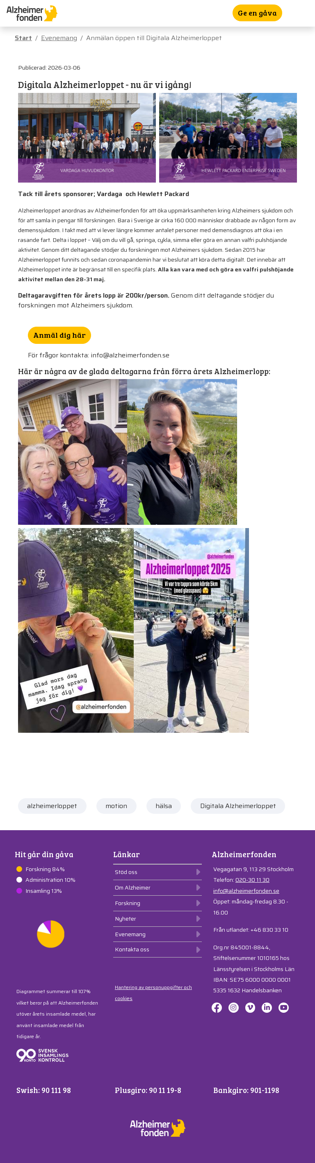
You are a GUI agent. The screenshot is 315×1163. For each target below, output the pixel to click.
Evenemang (59, 38)
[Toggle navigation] (303, 13)
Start (23, 38)
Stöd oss (126, 871)
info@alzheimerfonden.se (246, 890)
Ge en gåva (257, 13)
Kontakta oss (132, 949)
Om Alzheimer (133, 887)
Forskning (127, 903)
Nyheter (125, 918)
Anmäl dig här (59, 335)
